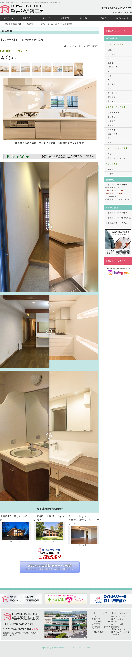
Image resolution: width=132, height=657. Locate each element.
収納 (110, 76)
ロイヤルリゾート (119, 619)
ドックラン (113, 117)
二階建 (111, 174)
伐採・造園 (113, 134)
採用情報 (115, 627)
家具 (110, 80)
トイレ (81, 46)
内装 (110, 154)
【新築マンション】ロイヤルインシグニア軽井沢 (120, 631)
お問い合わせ (98, 632)
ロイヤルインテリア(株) (116, 213)
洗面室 (95, 46)
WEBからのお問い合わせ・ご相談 (49, 567)
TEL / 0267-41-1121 (18, 624)
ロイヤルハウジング (120, 621)
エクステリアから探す (116, 107)
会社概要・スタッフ (101, 627)
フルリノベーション (117, 158)
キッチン (73, 46)
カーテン (112, 84)
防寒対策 (112, 97)
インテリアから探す (115, 44)
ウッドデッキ (114, 112)
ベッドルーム (114, 54)
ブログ (95, 629)
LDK (65, 46)
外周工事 (112, 130)
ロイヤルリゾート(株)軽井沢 (118, 218)
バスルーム (113, 67)
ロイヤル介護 (117, 624)
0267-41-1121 (121, 8)
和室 (88, 46)
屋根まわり (113, 125)
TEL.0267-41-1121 (114, 190)
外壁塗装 (112, 121)
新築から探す (112, 164)
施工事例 (96, 624)
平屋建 (111, 169)
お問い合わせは (116, 31)
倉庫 (110, 142)
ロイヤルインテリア (120, 616)
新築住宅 (96, 619)
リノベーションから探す (117, 148)
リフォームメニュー (101, 621)
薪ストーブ (113, 93)
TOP (94, 616)
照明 (110, 88)
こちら (34, 629)
